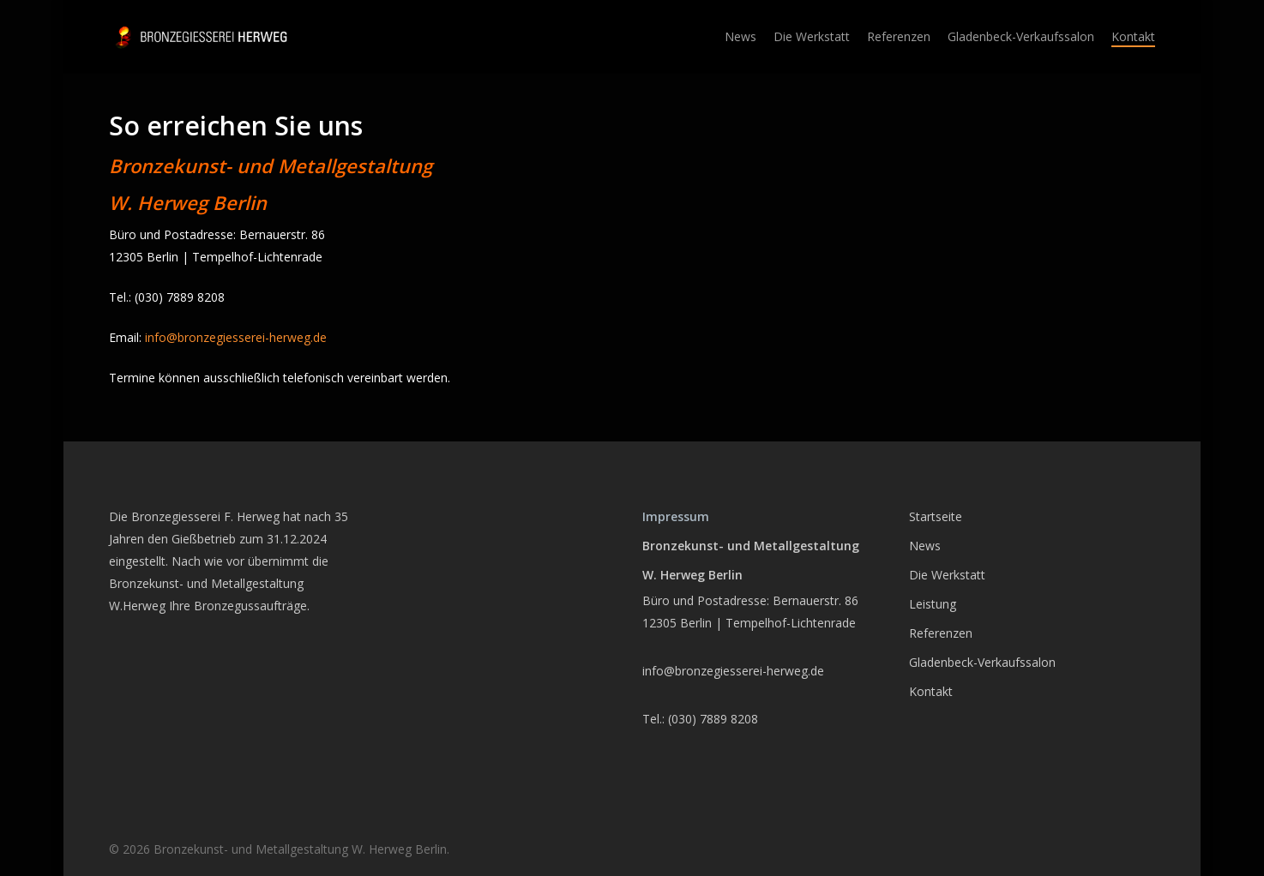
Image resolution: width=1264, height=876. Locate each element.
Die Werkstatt (947, 575)
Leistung (932, 604)
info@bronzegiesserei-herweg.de (236, 337)
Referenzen (940, 633)
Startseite (935, 516)
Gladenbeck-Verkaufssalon (982, 662)
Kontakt (931, 691)
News (925, 545)
